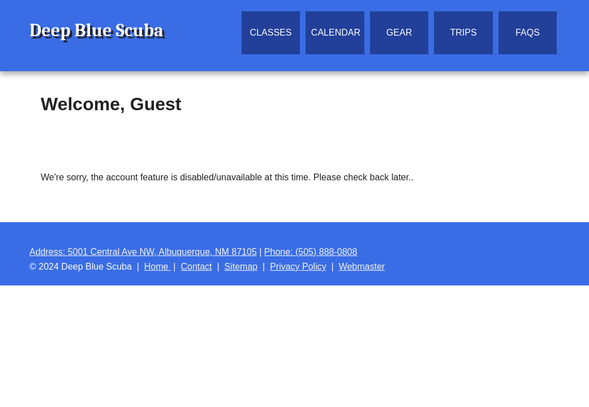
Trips (463, 32)
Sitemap (241, 266)
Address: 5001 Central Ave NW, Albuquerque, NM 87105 (143, 252)
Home (157, 266)
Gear (399, 32)
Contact (196, 266)
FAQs (527, 32)
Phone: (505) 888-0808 (311, 252)
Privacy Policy (298, 266)
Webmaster (362, 266)
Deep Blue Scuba (96, 30)
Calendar (335, 32)
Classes (271, 32)
